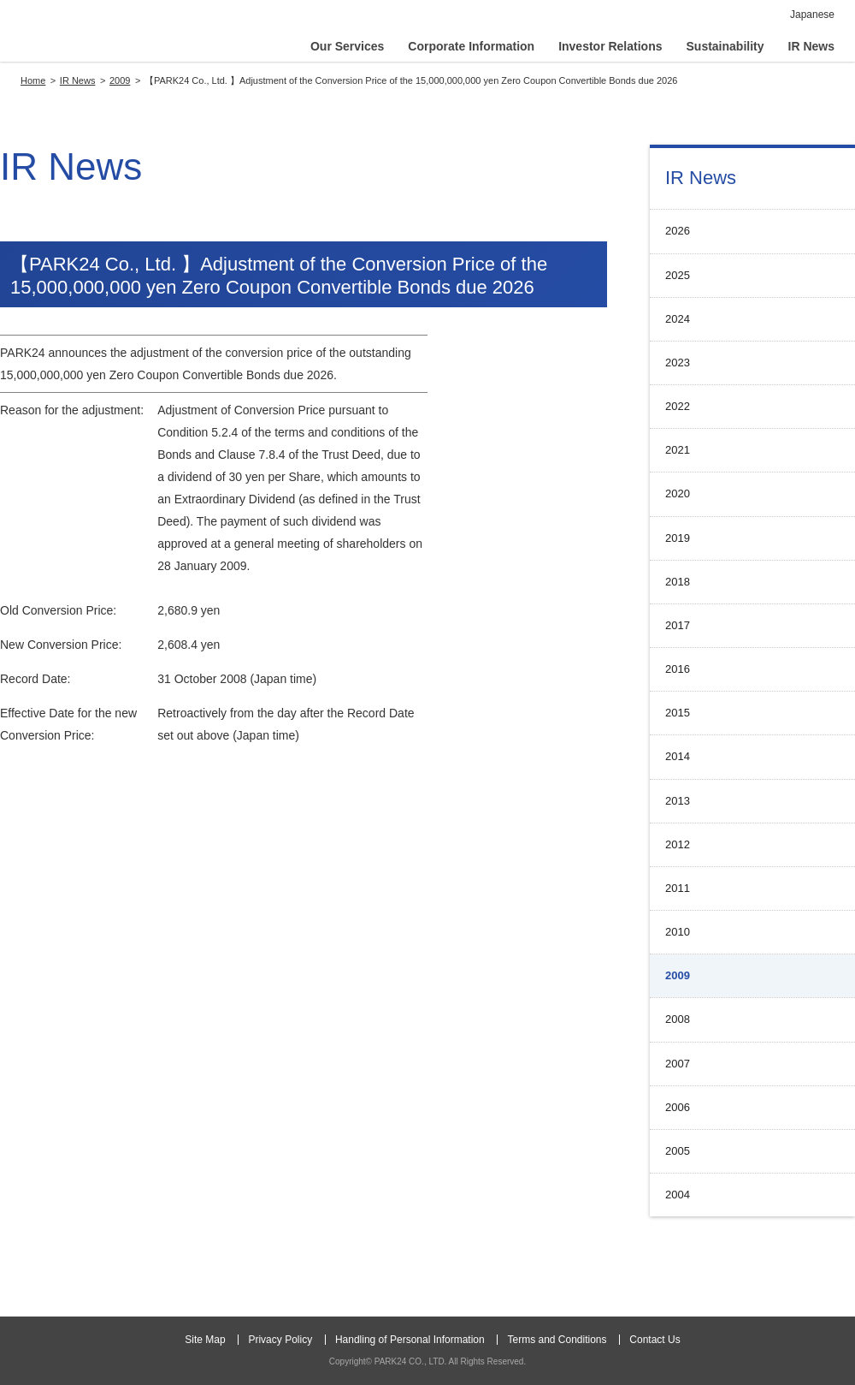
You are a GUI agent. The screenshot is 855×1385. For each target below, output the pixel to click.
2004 (677, 1194)
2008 (677, 1019)
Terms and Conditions (556, 1340)
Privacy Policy (280, 1340)
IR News (700, 177)
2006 (677, 1107)
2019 (677, 538)
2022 (677, 406)
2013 (677, 800)
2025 (677, 275)
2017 (677, 625)
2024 (677, 318)
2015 (677, 712)
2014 (677, 756)
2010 (677, 931)
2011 (677, 888)
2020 (677, 493)
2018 (677, 581)
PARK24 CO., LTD (109, 34)
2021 (677, 449)
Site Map (205, 1340)
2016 (677, 669)
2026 (677, 230)
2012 (677, 844)
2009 (677, 975)
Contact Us (654, 1340)
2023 (677, 362)
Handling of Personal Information (410, 1340)
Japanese (812, 15)
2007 (677, 1063)
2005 (677, 1150)
